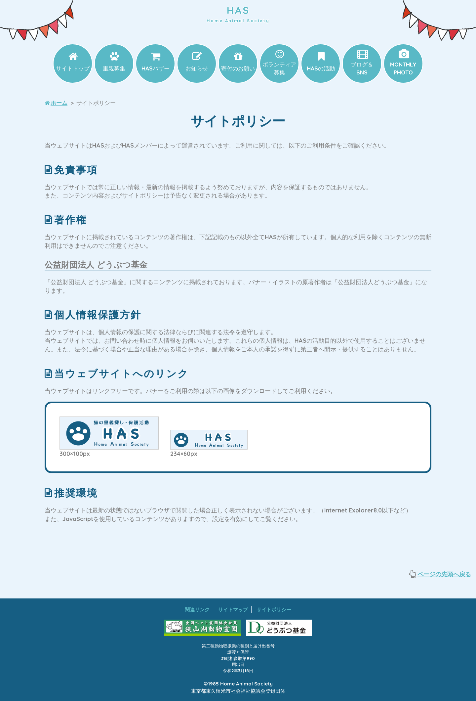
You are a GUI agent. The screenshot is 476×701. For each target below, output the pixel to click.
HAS (238, 13)
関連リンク (197, 609)
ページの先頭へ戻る (444, 574)
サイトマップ (233, 609)
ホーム (59, 102)
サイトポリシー (274, 609)
